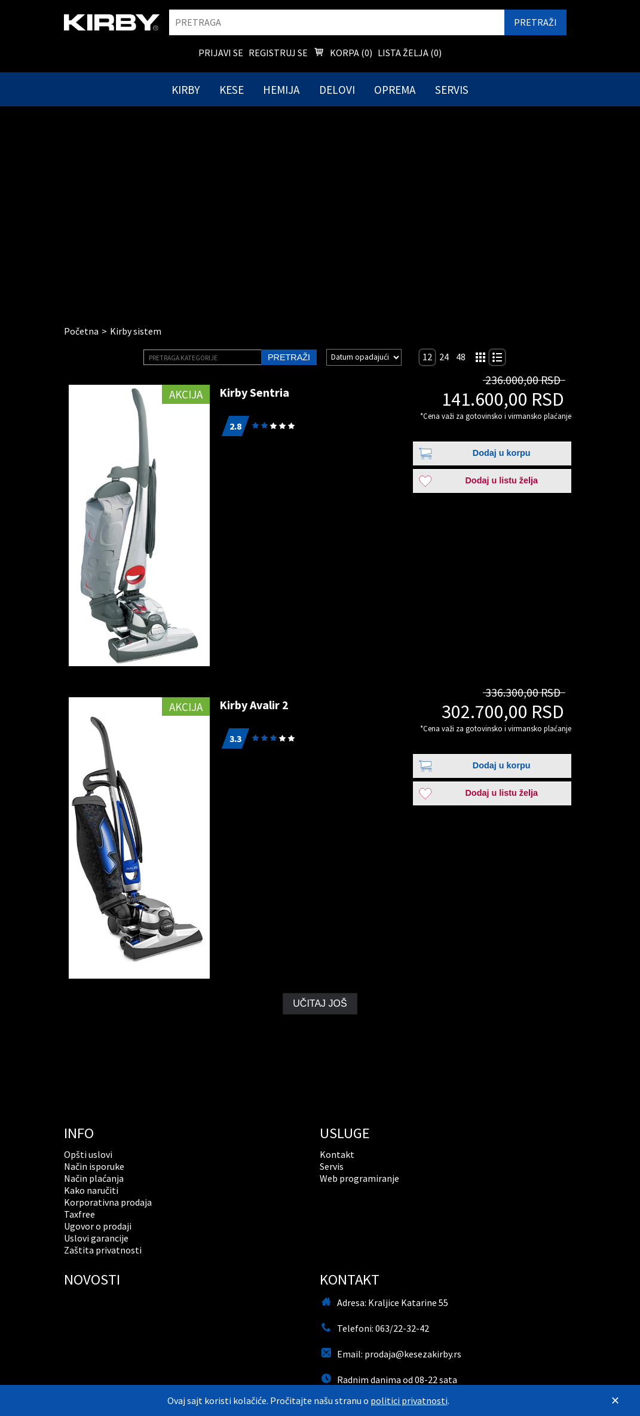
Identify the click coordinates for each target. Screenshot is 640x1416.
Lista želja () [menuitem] (410, 53)
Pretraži (289, 357)
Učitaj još (320, 1003)
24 (444, 357)
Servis (332, 1166)
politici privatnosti (409, 1400)
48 (461, 357)
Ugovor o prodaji (97, 1226)
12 (427, 357)
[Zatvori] (615, 1400)
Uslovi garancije (96, 1238)
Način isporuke (94, 1166)
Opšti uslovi (88, 1154)
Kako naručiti (91, 1190)
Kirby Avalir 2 (254, 704)
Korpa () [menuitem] (343, 54)
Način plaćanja (94, 1178)
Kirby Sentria (254, 392)
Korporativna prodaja (108, 1202)
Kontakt (337, 1154)
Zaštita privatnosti (103, 1250)
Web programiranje (359, 1178)
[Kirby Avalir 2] (139, 838)
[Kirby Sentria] (139, 525)
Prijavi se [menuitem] (220, 53)
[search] (336, 22)
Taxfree (79, 1214)
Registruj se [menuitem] (278, 53)
